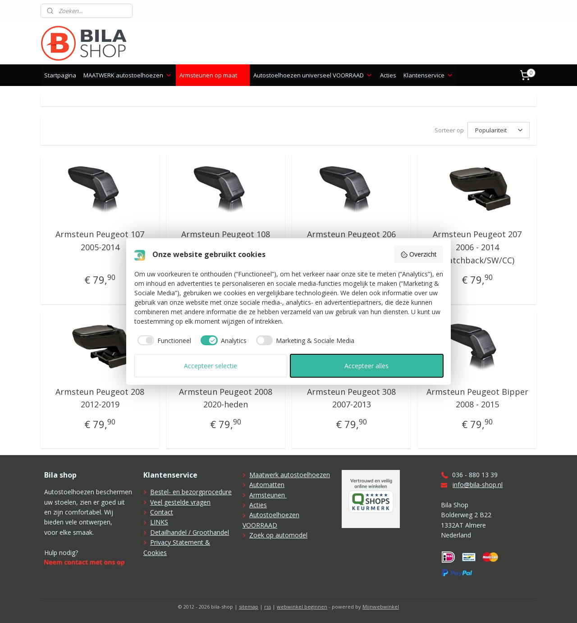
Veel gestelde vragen (180, 502)
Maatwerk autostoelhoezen (289, 474)
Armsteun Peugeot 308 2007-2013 (351, 398)
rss (267, 606)
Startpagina (60, 75)
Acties (388, 75)
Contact (161, 512)
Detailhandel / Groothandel (189, 532)
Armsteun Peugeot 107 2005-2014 (99, 241)
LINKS (159, 522)
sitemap (248, 606)
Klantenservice (428, 75)
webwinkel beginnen (302, 606)
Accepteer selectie (210, 365)
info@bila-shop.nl (478, 484)
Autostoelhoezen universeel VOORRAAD (313, 75)
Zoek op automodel (278, 535)
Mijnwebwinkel (380, 606)
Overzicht (418, 254)
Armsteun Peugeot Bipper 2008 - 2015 (477, 398)
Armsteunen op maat (212, 75)
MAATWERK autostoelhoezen (127, 75)
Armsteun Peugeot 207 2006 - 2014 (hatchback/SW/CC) (477, 247)
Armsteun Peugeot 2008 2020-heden (225, 398)
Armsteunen (268, 495)
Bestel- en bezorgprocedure (191, 492)
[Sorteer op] (498, 130)
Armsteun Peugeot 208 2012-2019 (99, 398)
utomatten (268, 484)
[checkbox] (163, 340)
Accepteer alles (366, 365)
